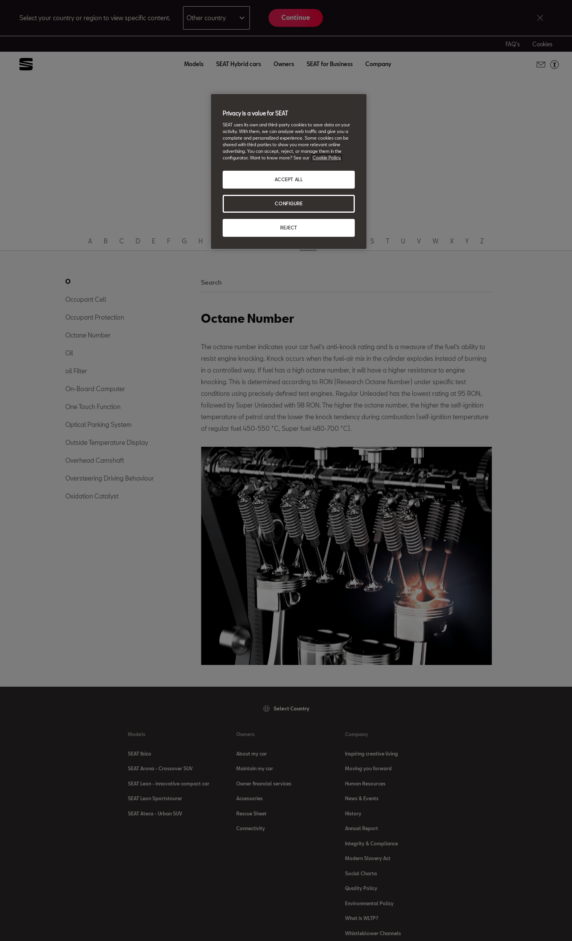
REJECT (288, 227)
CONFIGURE (288, 203)
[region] (288, 171)
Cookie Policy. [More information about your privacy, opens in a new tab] (326, 157)
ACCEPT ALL (289, 179)
